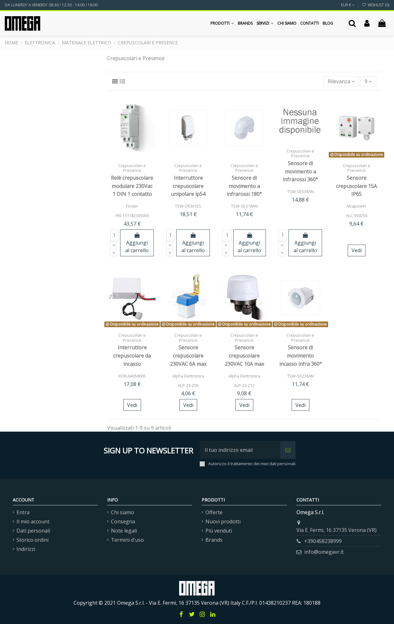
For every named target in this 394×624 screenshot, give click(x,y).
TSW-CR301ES (188, 206)
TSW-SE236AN (300, 376)
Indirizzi (25, 549)
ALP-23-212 (244, 385)
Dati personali (33, 530)
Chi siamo (122, 512)
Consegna (123, 521)
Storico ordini (32, 539)
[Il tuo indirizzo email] (240, 450)
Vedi (357, 250)
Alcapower (356, 206)
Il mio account (32, 521)
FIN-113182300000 (132, 215)
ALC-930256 (356, 215)
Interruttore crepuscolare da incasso (132, 355)
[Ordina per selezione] (341, 81)
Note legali (124, 530)
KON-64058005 (132, 376)
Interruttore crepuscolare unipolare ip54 (188, 185)
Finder (132, 206)
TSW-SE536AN (300, 191)
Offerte (214, 512)
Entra (22, 512)
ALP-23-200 (188, 385)
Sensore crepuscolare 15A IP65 (356, 185)
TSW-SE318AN (244, 206)
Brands (214, 539)
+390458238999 (323, 541)
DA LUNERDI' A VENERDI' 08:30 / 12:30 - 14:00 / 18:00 (51, 5)
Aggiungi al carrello (137, 243)
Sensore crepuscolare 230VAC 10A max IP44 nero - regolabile (244, 363)
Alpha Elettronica (188, 376)
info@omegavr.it (324, 551)
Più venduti (218, 530)
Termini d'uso (127, 539)
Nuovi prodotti (223, 521)
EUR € (348, 5)
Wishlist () (375, 5)
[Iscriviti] (287, 450)
